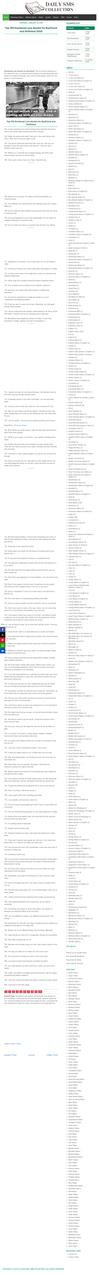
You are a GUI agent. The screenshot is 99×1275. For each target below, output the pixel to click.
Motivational (72, 664)
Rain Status (72, 1183)
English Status (15, 1044)
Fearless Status (74, 360)
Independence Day (75, 523)
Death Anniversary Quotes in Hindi (81, 243)
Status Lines (73, 814)
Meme (70, 644)
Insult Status (73, 1125)
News (76, 17)
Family (70, 346)
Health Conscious (75, 458)
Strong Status (73, 837)
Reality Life (72, 733)
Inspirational (72, 529)
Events (69, 17)
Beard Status (73, 987)
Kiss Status (72, 1137)
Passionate (72, 690)
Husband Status (74, 1117)
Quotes (48, 17)
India (70, 526)
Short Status (73, 1200)
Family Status (73, 1056)
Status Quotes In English (77, 822)
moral (70, 658)
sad (69, 759)
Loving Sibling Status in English (80, 607)
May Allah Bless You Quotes (78, 633)
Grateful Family (74, 431)
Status (40, 17)
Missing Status (73, 1154)
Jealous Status (73, 1128)
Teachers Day (73, 872)
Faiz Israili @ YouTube (74, 963)
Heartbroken (73, 480)
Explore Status (73, 340)
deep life (71, 251)
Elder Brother (73, 305)
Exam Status (73, 1048)
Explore (71, 337)
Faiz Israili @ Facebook (75, 956)
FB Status (72, 1059)
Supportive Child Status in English (81, 857)
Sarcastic (71, 771)
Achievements (73, 95)
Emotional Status (74, 1045)
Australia (71, 158)
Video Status (73, 1232)
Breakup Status (74, 1007)
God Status (72, 1076)
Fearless (71, 357)
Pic (69, 699)
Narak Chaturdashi (75, 673)
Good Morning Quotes (76, 423)
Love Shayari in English (77, 593)
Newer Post (10, 1055)
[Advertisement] (31, 53)
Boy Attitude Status (75, 197)
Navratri (71, 676)
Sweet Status (73, 1223)
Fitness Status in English (77, 380)
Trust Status (72, 1229)
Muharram (72, 670)
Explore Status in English (77, 343)
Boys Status (72, 1001)
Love (70, 590)
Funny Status (73, 1073)
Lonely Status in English (77, 582)
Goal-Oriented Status (76, 414)
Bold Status (72, 188)
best (70, 169)
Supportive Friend (75, 862)
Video (70, 901)
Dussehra (72, 291)
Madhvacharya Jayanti (76, 619)
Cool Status (72, 1027)
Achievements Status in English (80, 101)
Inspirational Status (75, 1119)
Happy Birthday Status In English (80, 453)
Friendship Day (74, 386)
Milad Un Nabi (73, 650)
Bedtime (71, 166)
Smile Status (73, 796)
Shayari (56, 17)
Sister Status (73, 1209)
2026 (70, 92)
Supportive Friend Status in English (81, 868)
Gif (69, 408)
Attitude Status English (76, 155)
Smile (70, 794)
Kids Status (72, 1134)
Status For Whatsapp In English (80, 811)
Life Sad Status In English (78, 565)
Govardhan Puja (74, 428)
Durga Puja (72, 288)
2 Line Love (72, 84)
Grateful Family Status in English (80, 437)
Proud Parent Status (76, 713)
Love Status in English (76, 599)
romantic (71, 745)
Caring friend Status (75, 211)
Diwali (70, 280)
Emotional (72, 308)
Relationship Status (75, 1186)
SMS (63, 17)
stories (70, 828)
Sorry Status (73, 1212)
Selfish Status (73, 1197)
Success (71, 842)
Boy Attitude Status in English (79, 200)
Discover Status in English (78, 277)
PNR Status (72, 1171)
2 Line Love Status (75, 86)
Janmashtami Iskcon (76, 542)
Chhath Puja (73, 217)
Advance (71, 114)
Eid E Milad (72, 294)
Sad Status (72, 1191)
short (70, 788)
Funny (70, 395)
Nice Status (72, 1163)
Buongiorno (72, 206)
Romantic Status (74, 1188)
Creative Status (74, 1036)
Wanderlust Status (75, 916)
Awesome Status (74, 984)
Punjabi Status (73, 1180)
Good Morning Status (76, 1079)
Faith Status (72, 1053)
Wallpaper (72, 910)
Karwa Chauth (73, 548)
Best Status (72, 993)
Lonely (70, 577)
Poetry (70, 701)
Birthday (71, 178)
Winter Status (73, 1240)
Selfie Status (73, 1194)
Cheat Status (73, 1016)
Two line (71, 890)
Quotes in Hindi (74, 725)
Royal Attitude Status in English (80, 756)
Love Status (72, 596)
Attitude (71, 149)
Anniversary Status (75, 978)
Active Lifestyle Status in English (80, 109)
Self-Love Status (74, 776)
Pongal (71, 704)
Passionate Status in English (79, 696)
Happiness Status (75, 1091)
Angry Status (73, 976)
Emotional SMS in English (78, 314)
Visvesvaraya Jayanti (76, 907)
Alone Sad (72, 126)
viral (69, 904)
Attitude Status (30, 17)
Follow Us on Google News (76, 953)
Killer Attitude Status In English (79, 554)
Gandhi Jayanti (74, 402)
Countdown (72, 237)
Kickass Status (73, 1131)
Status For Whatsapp (76, 808)
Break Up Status (74, 1004)
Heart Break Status (75, 1096)
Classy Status (73, 1022)
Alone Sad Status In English (78, 132)
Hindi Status (72, 503)
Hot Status (72, 1111)
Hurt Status (72, 1114)
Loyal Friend (73, 610)
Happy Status (73, 1094)
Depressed (72, 254)
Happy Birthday (74, 448)
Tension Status (73, 1226)
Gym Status (72, 1088)
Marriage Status (74, 1151)
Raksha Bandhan (74, 727)
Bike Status (72, 996)
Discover (71, 271)
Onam (70, 687)
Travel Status (73, 881)
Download (72, 285)
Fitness (71, 366)
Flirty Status (72, 1068)
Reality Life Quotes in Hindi (78, 739)
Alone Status (73, 973)
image (70, 514)
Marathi (71, 630)
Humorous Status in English (78, 511)
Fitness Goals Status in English (80, 374)
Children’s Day (73, 220)
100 (69, 72)
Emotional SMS (74, 311)
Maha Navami (73, 622)
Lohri (70, 574)
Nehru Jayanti (73, 679)
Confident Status (74, 232)
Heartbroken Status (75, 483)
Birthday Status (74, 999)
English (71, 328)
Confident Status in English (78, 234)
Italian (70, 531)
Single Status (73, 1206)
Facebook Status (74, 1050)
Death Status (73, 1042)
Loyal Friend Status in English (79, 616)
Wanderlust (72, 913)
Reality (71, 730)
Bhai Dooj (72, 175)
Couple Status (73, 1030)
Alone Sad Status (74, 129)
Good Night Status (75, 1082)
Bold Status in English (76, 191)
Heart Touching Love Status (78, 472)
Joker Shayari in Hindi (76, 545)
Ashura (71, 146)
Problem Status (74, 1177)
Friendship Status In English (78, 392)
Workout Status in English (78, 936)
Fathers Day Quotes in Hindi (79, 354)
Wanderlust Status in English (79, 918)
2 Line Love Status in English (79, 89)
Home (6, 17)
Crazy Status (73, 1033)
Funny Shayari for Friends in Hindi (81, 398)
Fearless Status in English (78, 363)
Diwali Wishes (73, 282)
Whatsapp (72, 921)
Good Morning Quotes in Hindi (79, 425)
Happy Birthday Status (76, 450)
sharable (71, 782)
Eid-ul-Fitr (72, 303)
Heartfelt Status (74, 491)
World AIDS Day (74, 939)
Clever (70, 223)
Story (70, 831)
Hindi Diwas (72, 500)
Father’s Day (73, 349)
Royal (70, 748)
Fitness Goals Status (76, 372)
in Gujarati (72, 520)
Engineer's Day (74, 323)
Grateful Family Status (76, 434)
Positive (71, 707)
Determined (72, 262)
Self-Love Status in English (78, 779)
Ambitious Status (74, 137)
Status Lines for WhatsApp (78, 817)
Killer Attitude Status (75, 551)
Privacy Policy (73, 1257)
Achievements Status (76, 98)
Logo (70, 571)
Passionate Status (75, 693)
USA (70, 893)
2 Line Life (72, 75)
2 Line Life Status (74, 78)
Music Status (73, 1160)
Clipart (70, 226)
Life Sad (71, 562)
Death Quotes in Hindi (76, 248)
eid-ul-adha (72, 300)
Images (71, 517)
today (70, 875)
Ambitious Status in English (78, 140)
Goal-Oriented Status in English (80, 417)
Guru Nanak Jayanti (75, 445)
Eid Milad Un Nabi (75, 297)
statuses (71, 825)
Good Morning (73, 420)
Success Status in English (78, 848)
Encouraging (73, 320)
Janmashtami (73, 539)
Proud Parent (73, 710)
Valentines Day (74, 895)
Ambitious (72, 135)
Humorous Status (74, 508)
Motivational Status (75, 1157)
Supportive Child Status (77, 854)
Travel (70, 878)
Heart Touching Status (76, 1099)
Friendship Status (75, 389)
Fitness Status (73, 377)
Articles (71, 143)
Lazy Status (72, 1140)
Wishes (71, 924)
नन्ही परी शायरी (73, 941)
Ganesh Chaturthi (75, 405)
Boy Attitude (72, 194)
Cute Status (72, 1039)
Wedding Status (74, 1235)
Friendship (72, 383)
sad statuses (73, 765)
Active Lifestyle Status (76, 107)
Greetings (72, 442)
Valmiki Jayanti (74, 898)
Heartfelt (71, 488)
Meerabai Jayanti (74, 641)
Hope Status (73, 1108)
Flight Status (73, 1065)
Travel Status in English (77, 884)
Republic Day (73, 742)
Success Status (74, 845)
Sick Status (72, 1203)
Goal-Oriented (73, 411)
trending (71, 887)
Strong (70, 834)
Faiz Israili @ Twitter (73, 960)
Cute (70, 240)
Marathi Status (73, 1148)
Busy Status (72, 1013)
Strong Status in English (77, 840)
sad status (72, 762)
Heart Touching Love (76, 469)
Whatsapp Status (16, 17)
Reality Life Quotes (75, 736)
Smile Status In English (77, 799)
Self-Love (72, 773)
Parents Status (73, 1168)
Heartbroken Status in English (79, 485)
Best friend (72, 172)
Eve (69, 334)
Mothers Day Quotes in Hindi (79, 661)
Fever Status (73, 1062)
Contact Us (72, 1254)
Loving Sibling (73, 602)
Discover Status (74, 274)
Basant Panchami (75, 163)
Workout (71, 930)
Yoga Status (72, 1246)
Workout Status (74, 933)
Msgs (70, 667)
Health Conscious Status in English (81, 464)
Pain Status (72, 1166)
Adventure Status (74, 120)
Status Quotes (73, 819)
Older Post (52, 1055)
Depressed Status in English (79, 259)
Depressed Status (75, 257)
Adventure (72, 117)
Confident (72, 229)
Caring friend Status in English (79, 214)
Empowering (73, 317)
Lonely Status (73, 579)
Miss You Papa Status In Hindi (79, 655)
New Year (72, 681)
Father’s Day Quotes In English (80, 352)
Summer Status (74, 1220)
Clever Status (73, 1024)
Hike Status (72, 1102)
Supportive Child (74, 851)
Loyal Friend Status (75, 613)
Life (69, 559)
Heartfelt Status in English (78, 494)
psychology (72, 719)
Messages (72, 647)
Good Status (73, 1085)
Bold (70, 185)
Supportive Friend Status (77, 865)
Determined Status (75, 265)
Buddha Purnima (74, 203)
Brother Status (73, 1010)
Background (72, 160)
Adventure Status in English (78, 123)
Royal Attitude (73, 750)
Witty (70, 927)
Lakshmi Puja (73, 556)
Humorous (72, 505)
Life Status (72, 1142)
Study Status (73, 1214)
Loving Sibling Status (76, 605)
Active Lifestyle (74, 104)
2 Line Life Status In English (78, 81)
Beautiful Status (74, 990)
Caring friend (73, 209)
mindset (71, 653)
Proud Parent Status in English (79, 716)
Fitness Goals (73, 369)
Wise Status (72, 1243)
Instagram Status (74, 1122)
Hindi (70, 497)
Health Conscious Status (77, 461)
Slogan (71, 791)
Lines (70, 568)
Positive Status (74, 1174)
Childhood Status (74, 1019)
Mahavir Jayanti (74, 628)
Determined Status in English (79, 268)
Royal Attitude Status (76, 753)
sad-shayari (72, 768)
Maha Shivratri (73, 625)
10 (40, 992)
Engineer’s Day (74, 326)
